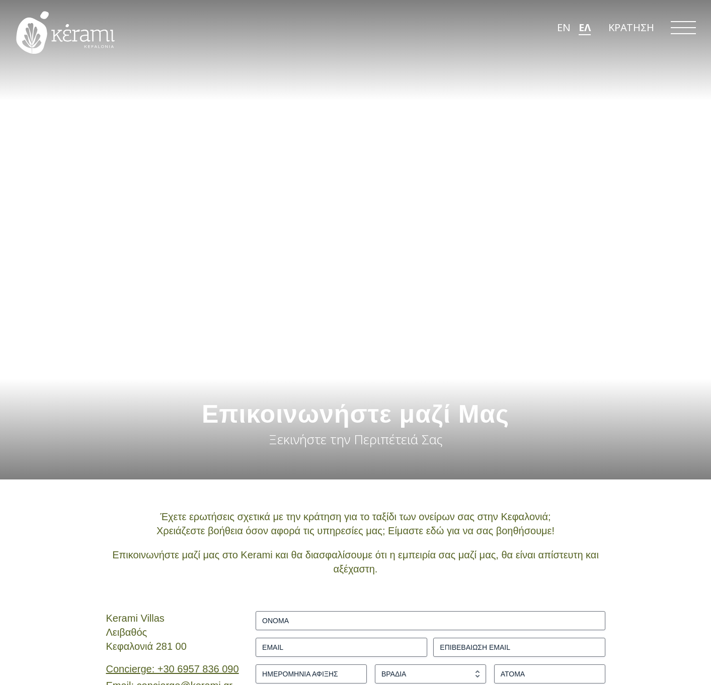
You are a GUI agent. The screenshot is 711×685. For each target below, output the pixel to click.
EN (564, 33)
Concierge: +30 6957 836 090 (172, 668)
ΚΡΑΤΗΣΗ (631, 33)
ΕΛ (585, 33)
